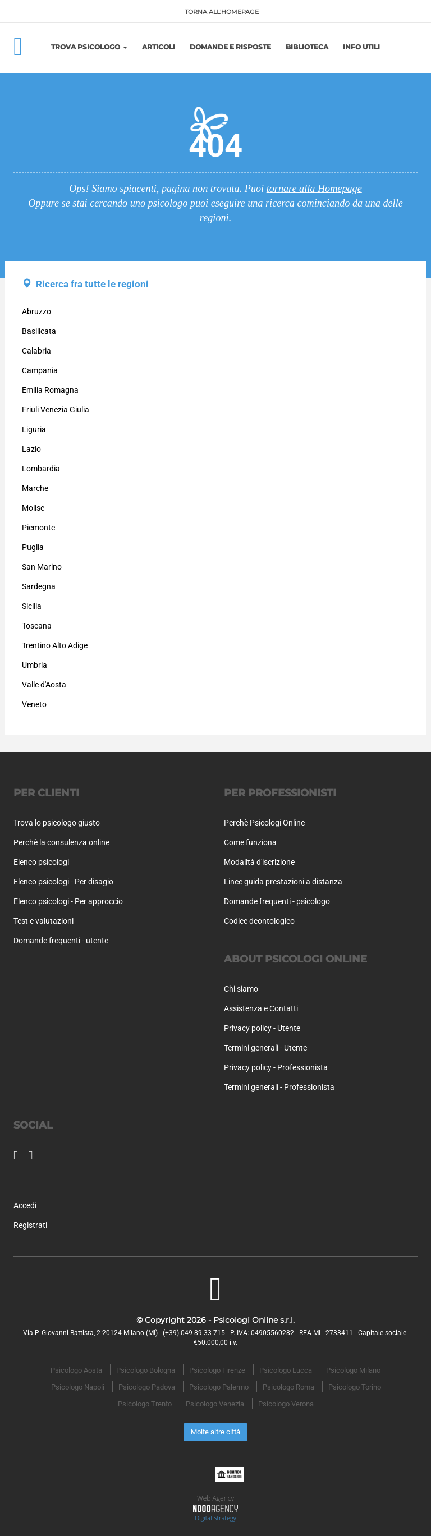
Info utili (361, 47)
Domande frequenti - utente (60, 940)
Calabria (36, 350)
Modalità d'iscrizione (259, 862)
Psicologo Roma (288, 1387)
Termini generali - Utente (265, 1047)
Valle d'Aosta (44, 684)
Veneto (34, 704)
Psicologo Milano (353, 1370)
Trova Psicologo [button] (89, 47)
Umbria (34, 665)
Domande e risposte (230, 47)
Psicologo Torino (354, 1387)
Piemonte (38, 527)
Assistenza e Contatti (261, 1008)
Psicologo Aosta (76, 1370)
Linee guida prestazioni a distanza (283, 881)
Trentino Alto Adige (55, 645)
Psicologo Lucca (285, 1370)
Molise (33, 507)
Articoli (158, 47)
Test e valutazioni (43, 920)
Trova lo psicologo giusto (56, 822)
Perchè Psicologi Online (264, 822)
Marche (35, 488)
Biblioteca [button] (307, 47)
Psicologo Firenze (217, 1370)
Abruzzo (36, 311)
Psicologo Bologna (145, 1370)
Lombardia (41, 468)
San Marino (42, 566)
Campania (40, 370)
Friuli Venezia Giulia (55, 409)
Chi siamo (241, 988)
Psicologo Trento (145, 1404)
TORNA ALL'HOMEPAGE (222, 12)
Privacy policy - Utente (262, 1028)
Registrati (30, 1225)
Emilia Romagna (50, 390)
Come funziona (250, 842)
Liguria (34, 429)
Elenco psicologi (41, 862)
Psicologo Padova (146, 1387)
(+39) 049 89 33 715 (194, 1333)
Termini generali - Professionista (279, 1087)
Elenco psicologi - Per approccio (68, 901)
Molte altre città (215, 1432)
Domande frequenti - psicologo (277, 901)
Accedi (24, 1205)
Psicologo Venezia (215, 1404)
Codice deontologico (259, 920)
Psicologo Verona (286, 1404)
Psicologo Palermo (219, 1387)
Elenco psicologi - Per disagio (63, 881)
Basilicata (39, 331)
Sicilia (32, 606)
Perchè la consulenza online (61, 842)
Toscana (37, 625)
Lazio (31, 448)
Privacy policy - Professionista (276, 1067)
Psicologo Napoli (77, 1387)
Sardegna (39, 586)
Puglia (33, 547)
